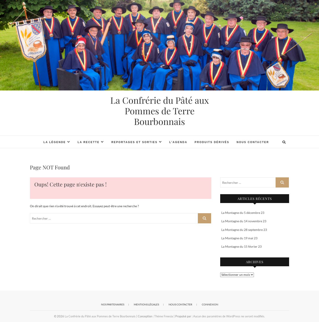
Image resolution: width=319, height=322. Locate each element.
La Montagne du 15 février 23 (241, 246)
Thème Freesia (163, 316)
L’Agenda (178, 142)
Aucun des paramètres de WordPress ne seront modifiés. (229, 316)
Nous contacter (253, 142)
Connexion (210, 304)
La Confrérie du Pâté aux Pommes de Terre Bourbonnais (159, 111)
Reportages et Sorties (134, 142)
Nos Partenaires (112, 304)
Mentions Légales (146, 304)
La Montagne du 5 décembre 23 (242, 213)
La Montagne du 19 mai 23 (239, 238)
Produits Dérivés (212, 142)
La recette (88, 142)
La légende (54, 142)
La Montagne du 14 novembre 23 (243, 221)
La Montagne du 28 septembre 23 (244, 230)
